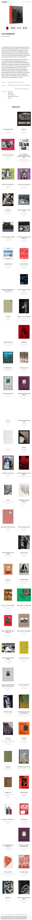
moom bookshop (4, 2)
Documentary (25, 89)
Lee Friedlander (6, 36)
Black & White (18, 89)
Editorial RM (11, 82)
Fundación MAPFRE (19, 82)
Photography (11, 85)
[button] (30, 28)
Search (24, 2)
